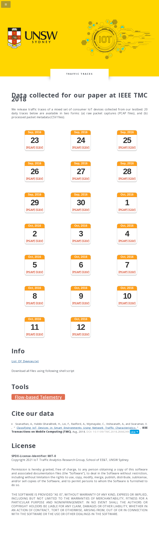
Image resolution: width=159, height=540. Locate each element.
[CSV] (39, 147)
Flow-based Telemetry (38, 397)
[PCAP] (30, 147)
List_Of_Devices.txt (25, 361)
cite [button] (133, 431)
